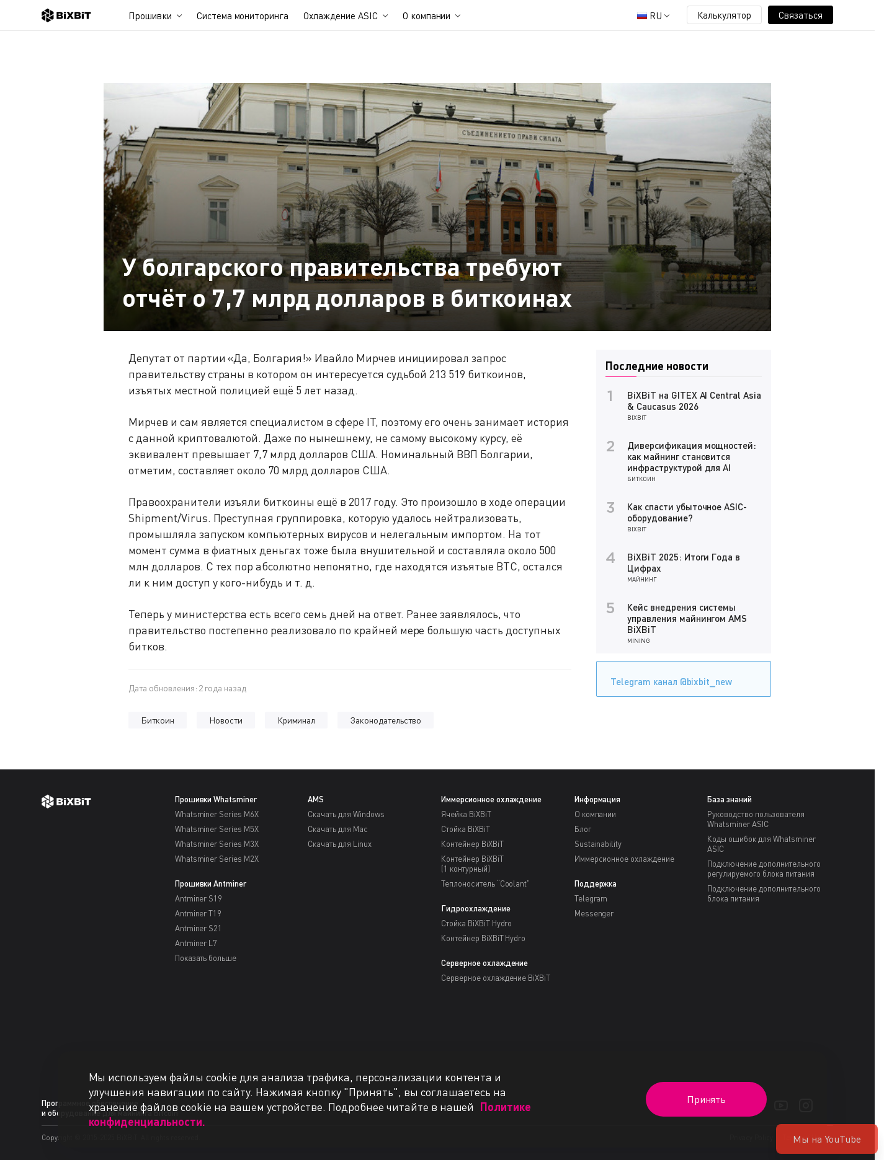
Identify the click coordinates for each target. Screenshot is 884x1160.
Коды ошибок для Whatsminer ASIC (761, 844)
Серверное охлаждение (484, 963)
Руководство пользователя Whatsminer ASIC (755, 819)
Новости (226, 720)
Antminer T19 (198, 913)
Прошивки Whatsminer (216, 799)
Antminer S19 (199, 898)
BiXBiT (636, 417)
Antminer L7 (196, 943)
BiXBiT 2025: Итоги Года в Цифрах (683, 562)
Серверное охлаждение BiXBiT (495, 978)
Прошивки (150, 15)
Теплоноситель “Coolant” (485, 883)
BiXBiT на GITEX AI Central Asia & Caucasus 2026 (694, 400)
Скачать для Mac (338, 829)
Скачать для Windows (346, 814)
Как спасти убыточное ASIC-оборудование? (687, 512)
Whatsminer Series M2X (217, 859)
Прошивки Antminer (211, 883)
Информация (597, 799)
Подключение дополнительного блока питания (763, 893)
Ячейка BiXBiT (466, 814)
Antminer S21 (199, 928)
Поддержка (595, 883)
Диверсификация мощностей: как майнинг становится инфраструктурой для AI (691, 456)
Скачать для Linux (340, 844)
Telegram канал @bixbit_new (668, 677)
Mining (638, 640)
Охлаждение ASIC (340, 15)
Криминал (296, 720)
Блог (582, 829)
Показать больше (206, 958)
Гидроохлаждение (476, 908)
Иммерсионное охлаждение (491, 799)
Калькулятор (724, 14)
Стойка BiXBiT (465, 829)
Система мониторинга (242, 15)
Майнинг (642, 579)
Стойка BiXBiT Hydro (476, 923)
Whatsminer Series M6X (217, 814)
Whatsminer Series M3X (217, 844)
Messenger (594, 913)
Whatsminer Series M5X (217, 829)
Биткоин (157, 720)
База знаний (729, 799)
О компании (427, 15)
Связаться (801, 14)
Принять (706, 1099)
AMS (316, 799)
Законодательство (385, 720)
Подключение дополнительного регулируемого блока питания (763, 869)
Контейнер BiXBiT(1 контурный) (472, 864)
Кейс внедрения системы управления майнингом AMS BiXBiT (687, 618)
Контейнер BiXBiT (472, 844)
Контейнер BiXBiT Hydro (483, 938)
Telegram (591, 898)
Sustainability (598, 844)
